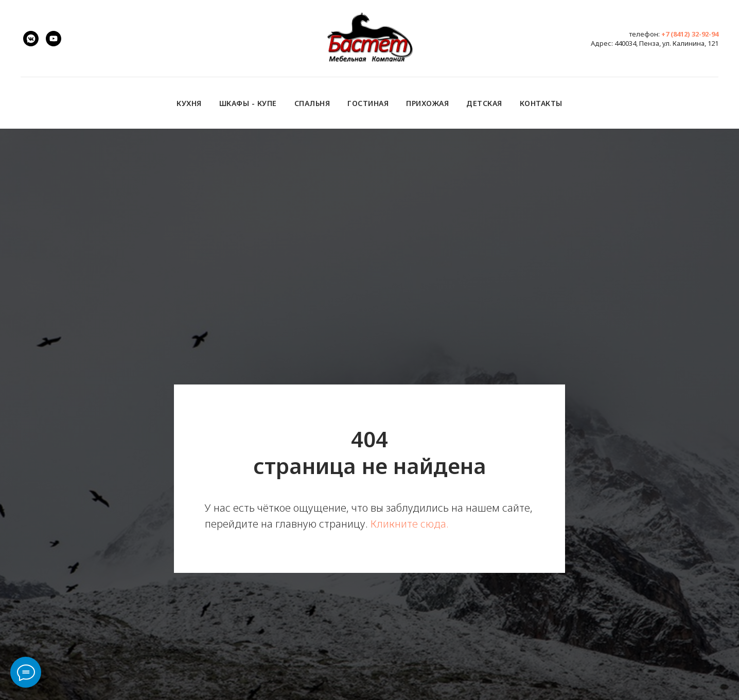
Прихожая (427, 103)
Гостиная (368, 103)
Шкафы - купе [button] (248, 103)
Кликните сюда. (410, 524)
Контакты (541, 103)
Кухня (189, 103)
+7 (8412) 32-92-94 (689, 34)
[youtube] (53, 38)
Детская (484, 103)
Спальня (312, 103)
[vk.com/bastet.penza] (31, 38)
